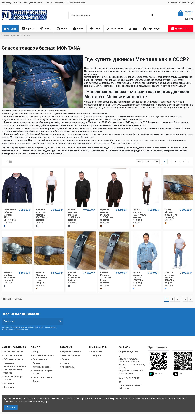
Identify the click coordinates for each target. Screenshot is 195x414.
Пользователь (40, 359)
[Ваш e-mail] (29, 321)
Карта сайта (9, 387)
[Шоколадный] (101, 226)
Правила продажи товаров (12, 371)
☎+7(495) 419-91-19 (11, 3)
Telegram (96, 355)
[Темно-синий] (4, 226)
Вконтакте (96, 351)
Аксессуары (68, 367)
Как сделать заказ (77, 3)
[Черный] (36, 226)
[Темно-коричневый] (36, 288)
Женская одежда (71, 355)
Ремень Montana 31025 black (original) (10, 276)
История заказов (42, 367)
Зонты (65, 359)
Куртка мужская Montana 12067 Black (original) (74, 215)
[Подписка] (60, 321)
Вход (35, 351)
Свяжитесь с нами (42, 377)
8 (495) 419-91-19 (130, 378)
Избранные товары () (180, 3)
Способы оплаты (12, 355)
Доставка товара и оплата (42, 372)
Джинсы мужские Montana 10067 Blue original (170, 277)
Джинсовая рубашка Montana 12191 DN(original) (10, 215)
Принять (11, 407)
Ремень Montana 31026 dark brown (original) (105, 277)
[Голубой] (133, 288)
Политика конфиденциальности (15, 364)
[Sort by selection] (143, 161)
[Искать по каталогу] (152, 15)
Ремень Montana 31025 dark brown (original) (41, 277)
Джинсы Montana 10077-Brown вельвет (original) (139, 215)
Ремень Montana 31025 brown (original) (171, 213)
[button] (28, 28)
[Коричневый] (165, 223)
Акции (36, 381)
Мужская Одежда (71, 351)
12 (155, 161)
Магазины (60, 3)
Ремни (65, 363)
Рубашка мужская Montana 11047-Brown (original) (107, 215)
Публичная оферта (13, 359)
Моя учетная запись (43, 355)
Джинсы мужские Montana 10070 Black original (42, 215)
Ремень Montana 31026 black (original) (74, 276)
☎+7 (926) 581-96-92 (34, 3)
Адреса (36, 363)
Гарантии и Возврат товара (13, 378)
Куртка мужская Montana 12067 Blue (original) (138, 277)
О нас (49, 3)
